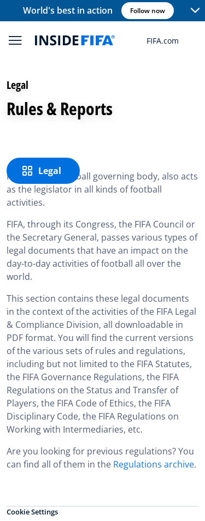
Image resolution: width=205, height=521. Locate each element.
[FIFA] (75, 40)
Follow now (147, 10)
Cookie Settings (32, 512)
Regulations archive (153, 464)
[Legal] (43, 171)
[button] (195, 11)
